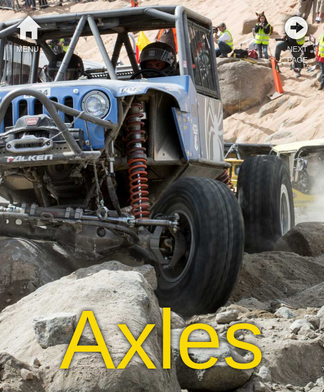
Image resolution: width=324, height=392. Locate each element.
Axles (162, 340)
